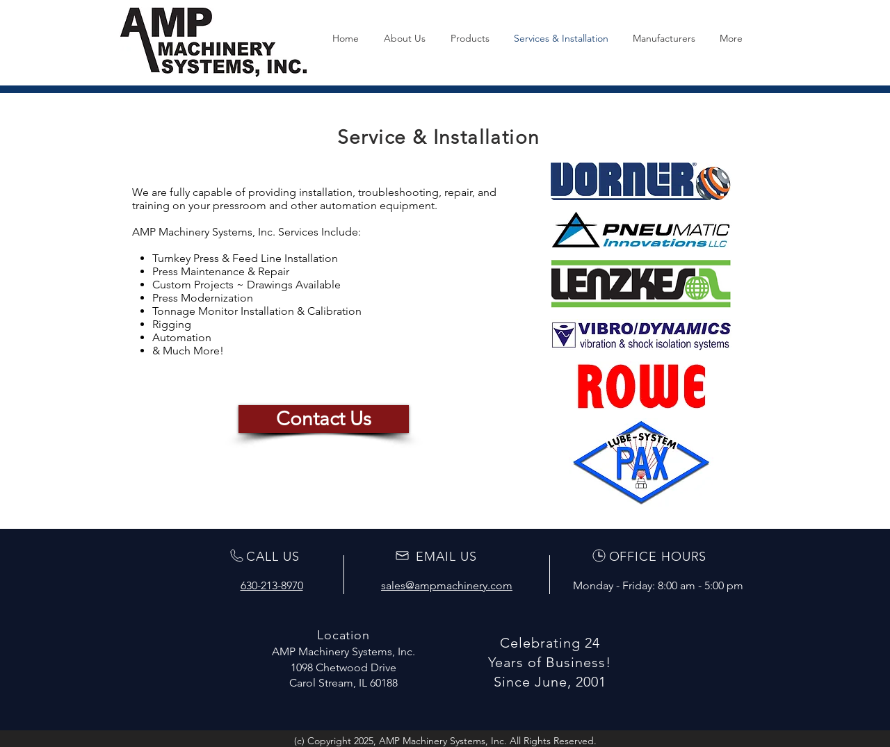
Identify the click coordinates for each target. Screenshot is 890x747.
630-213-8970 (272, 585)
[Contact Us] (323, 419)
